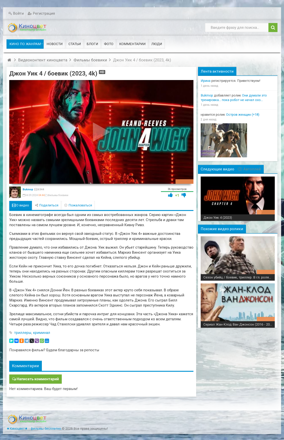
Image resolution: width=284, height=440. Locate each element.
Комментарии (25, 365)
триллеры (22, 332)
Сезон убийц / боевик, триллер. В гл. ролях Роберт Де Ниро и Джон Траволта (239, 277)
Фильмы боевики (58, 195)
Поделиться (46, 205)
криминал (41, 332)
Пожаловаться (78, 205)
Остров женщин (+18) (242, 115)
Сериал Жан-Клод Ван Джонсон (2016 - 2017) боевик (239, 324)
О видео (20, 205)
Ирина (205, 81)
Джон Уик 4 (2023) (217, 218)
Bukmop (28, 189)
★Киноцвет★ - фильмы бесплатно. (34, 428)
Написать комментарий (36, 379)
